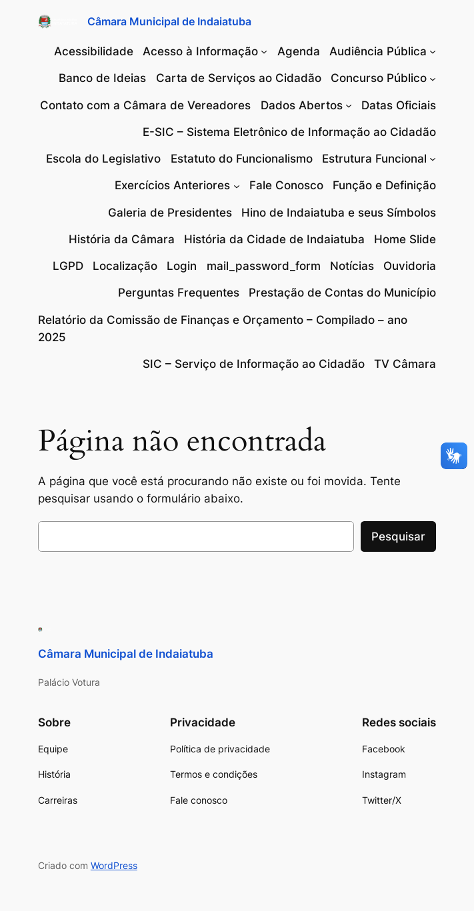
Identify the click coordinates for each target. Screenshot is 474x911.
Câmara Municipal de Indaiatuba (169, 21)
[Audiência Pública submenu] (432, 51)
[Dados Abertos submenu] (348, 105)
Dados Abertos (302, 105)
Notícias (352, 266)
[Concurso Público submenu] (432, 78)
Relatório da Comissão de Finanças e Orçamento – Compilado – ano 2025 (222, 328)
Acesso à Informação (200, 51)
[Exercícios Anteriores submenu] (236, 185)
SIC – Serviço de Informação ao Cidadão (254, 364)
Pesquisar (398, 536)
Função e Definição (384, 185)
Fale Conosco (286, 185)
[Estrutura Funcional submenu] (432, 158)
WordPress (114, 865)
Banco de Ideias (102, 78)
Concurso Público (379, 78)
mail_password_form (264, 266)
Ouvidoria (409, 266)
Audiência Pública (378, 51)
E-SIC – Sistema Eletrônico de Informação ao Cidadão (289, 132)
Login (182, 266)
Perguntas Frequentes (178, 292)
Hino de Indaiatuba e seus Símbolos (338, 212)
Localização (125, 266)
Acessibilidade (93, 51)
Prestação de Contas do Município (342, 292)
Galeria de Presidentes (170, 212)
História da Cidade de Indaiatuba (274, 239)
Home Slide (405, 239)
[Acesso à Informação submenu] (264, 51)
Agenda (298, 51)
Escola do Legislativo (103, 158)
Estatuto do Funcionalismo (242, 158)
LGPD (68, 266)
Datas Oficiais (398, 105)
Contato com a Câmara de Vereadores (145, 105)
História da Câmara (122, 239)
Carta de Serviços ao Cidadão (238, 78)
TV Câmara (405, 364)
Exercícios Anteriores (172, 185)
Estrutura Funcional (374, 158)
